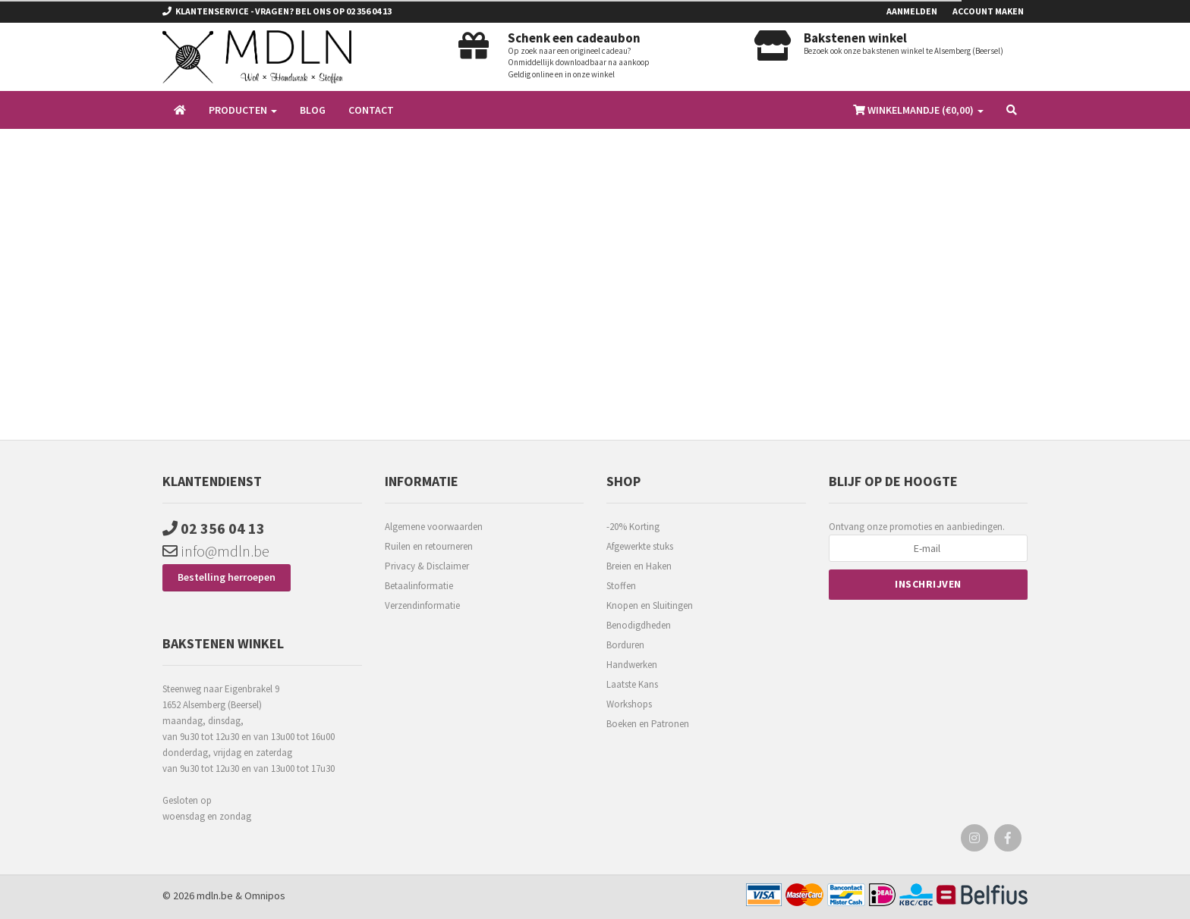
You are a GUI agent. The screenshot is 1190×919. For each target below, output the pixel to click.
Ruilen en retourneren (429, 546)
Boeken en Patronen (647, 723)
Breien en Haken (639, 566)
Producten (243, 110)
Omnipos (264, 895)
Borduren (625, 644)
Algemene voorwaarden (434, 526)
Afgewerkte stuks (639, 546)
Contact (371, 110)
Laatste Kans (632, 684)
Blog (313, 110)
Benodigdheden (638, 625)
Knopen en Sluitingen (649, 605)
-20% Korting (633, 526)
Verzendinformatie (422, 605)
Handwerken (631, 664)
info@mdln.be (215, 550)
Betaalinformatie (419, 585)
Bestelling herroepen (226, 577)
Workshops (629, 704)
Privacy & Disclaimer (427, 566)
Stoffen (621, 585)
